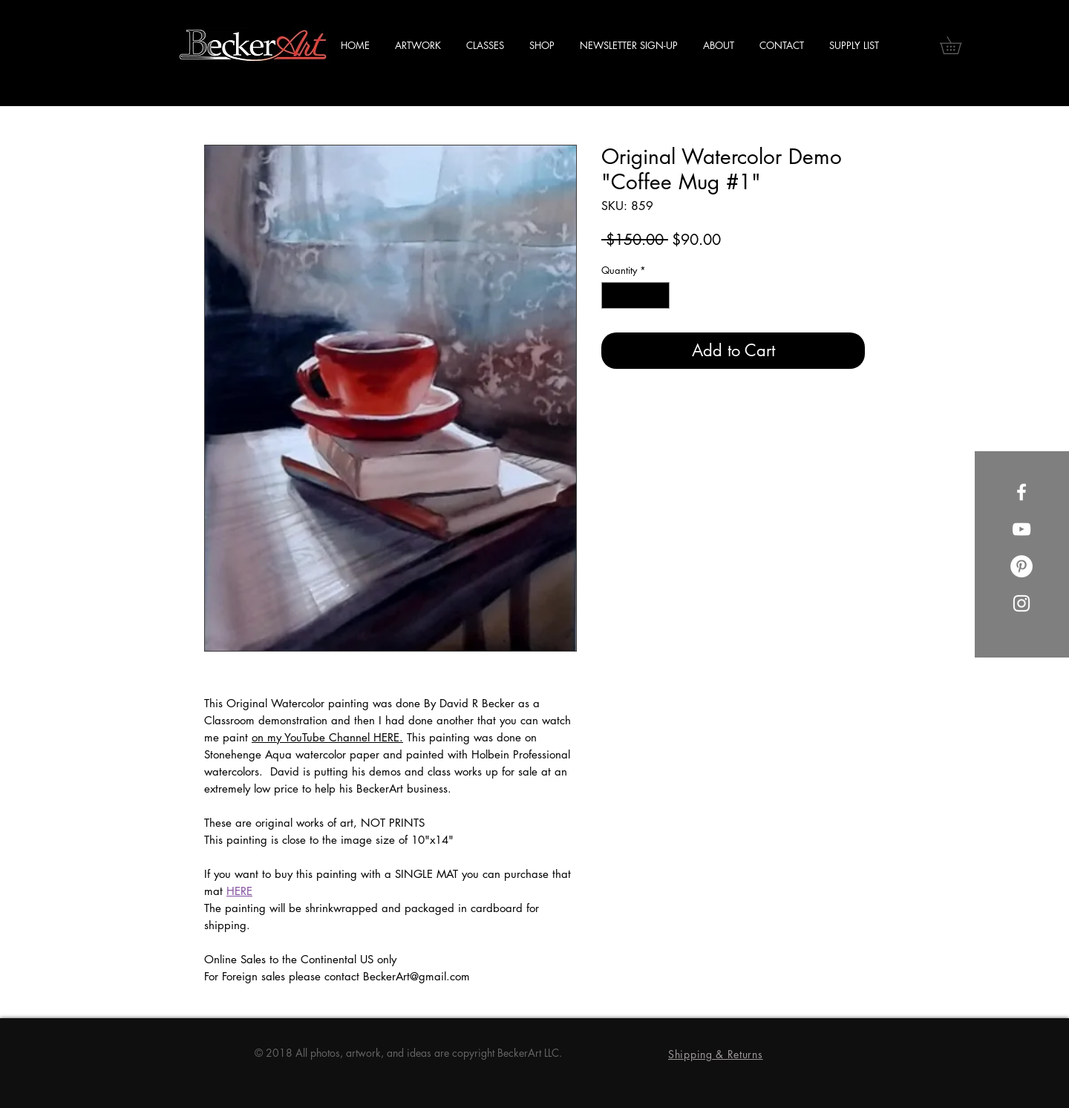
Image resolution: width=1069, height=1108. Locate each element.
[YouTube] (1021, 529)
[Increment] (659, 295)
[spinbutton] (635, 295)
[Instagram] (1021, 603)
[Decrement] (612, 295)
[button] (959, 45)
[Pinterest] (1021, 566)
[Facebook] (1021, 492)
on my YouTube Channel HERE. (327, 737)
